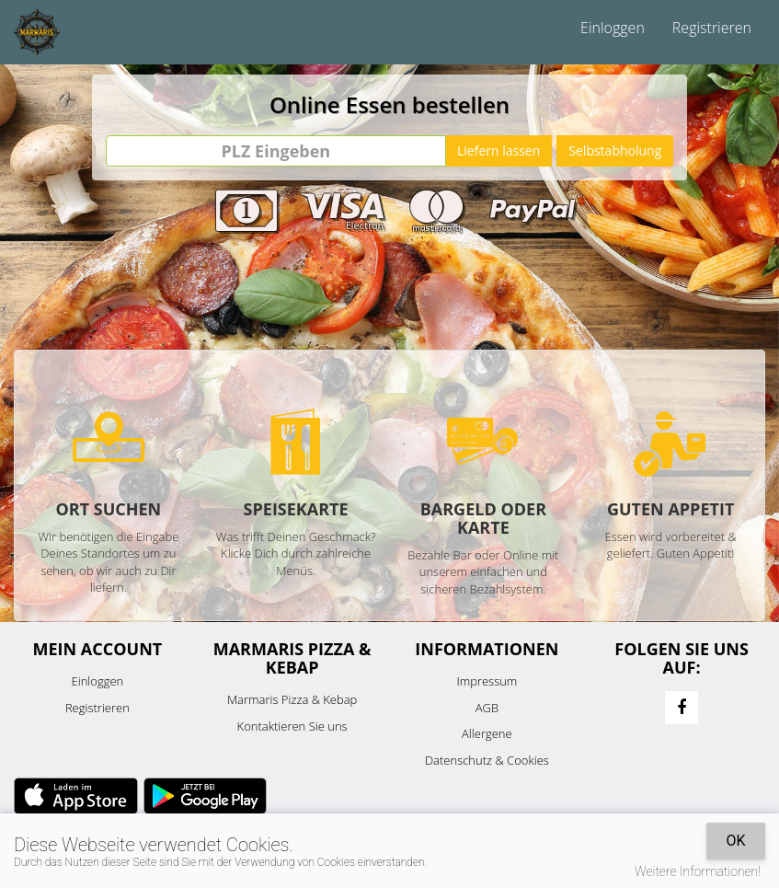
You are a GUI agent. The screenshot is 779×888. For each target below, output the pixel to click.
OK (735, 840)
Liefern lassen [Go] (498, 150)
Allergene (487, 733)
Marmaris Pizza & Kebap (292, 699)
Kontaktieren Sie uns (292, 726)
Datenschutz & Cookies (487, 760)
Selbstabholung (614, 150)
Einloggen (612, 27)
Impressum (486, 681)
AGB (486, 707)
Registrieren (711, 27)
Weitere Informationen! (698, 871)
